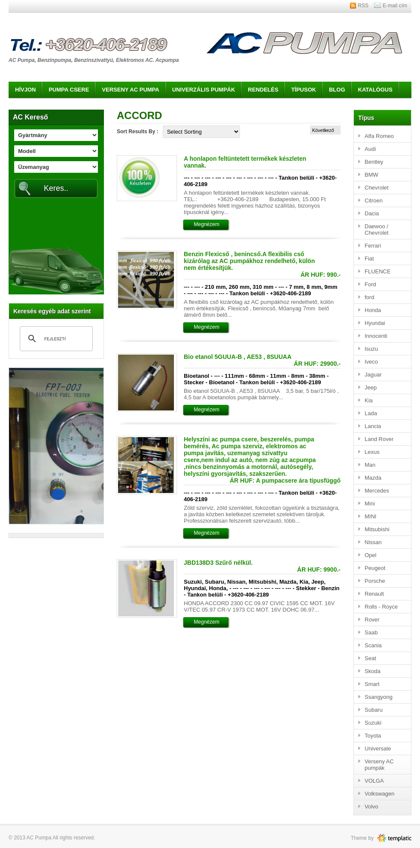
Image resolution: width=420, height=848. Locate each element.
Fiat (369, 258)
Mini (370, 503)
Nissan (373, 542)
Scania (373, 645)
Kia (369, 400)
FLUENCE (378, 271)
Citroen (374, 200)
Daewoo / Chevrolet (377, 229)
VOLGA (374, 781)
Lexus (372, 452)
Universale (378, 748)
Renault (374, 594)
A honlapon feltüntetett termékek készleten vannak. (245, 162)
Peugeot (375, 568)
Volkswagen (379, 793)
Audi (370, 149)
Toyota (373, 735)
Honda (373, 310)
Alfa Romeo (379, 136)
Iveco (371, 361)
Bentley (374, 162)
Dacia (372, 213)
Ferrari (373, 245)
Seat (370, 658)
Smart (372, 684)
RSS (363, 6)
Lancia (373, 426)
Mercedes (377, 490)
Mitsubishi (377, 529)
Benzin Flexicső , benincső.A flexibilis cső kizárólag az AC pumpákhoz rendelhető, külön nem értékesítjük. (249, 261)
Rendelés (263, 89)
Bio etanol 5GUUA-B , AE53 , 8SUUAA (238, 356)
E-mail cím (395, 6)
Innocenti (376, 336)
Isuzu (371, 349)
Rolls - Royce (381, 606)
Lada (371, 413)
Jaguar (373, 374)
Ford (370, 284)
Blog (337, 89)
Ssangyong (379, 697)
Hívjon (25, 89)
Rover (372, 619)
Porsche (375, 581)
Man (370, 465)
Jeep (371, 387)
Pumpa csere (69, 89)
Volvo (371, 806)
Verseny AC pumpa (130, 89)
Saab (371, 632)
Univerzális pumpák (203, 89)
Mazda (373, 478)
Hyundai (375, 323)
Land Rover (379, 439)
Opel (370, 555)
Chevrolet (377, 187)
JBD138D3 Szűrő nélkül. (218, 562)
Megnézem (206, 224)
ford (369, 297)
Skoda (372, 671)
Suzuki (373, 722)
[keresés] (55, 339)
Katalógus (375, 89)
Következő (323, 130)
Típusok (303, 89)
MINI (370, 516)
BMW (371, 174)
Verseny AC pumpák (379, 764)
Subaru (374, 710)
